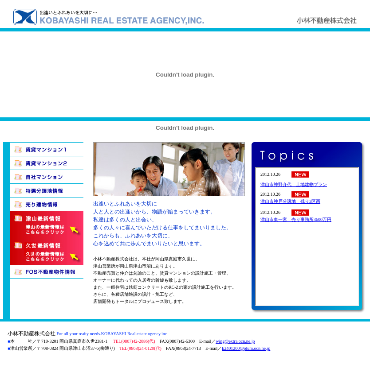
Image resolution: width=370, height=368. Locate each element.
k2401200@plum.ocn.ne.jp (246, 348)
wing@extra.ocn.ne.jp (235, 341)
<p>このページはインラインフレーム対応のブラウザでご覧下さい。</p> (307, 236)
